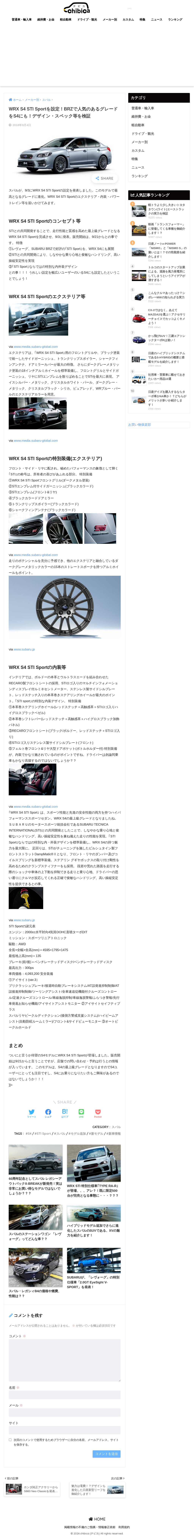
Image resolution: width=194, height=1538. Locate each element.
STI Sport (44, 1133)
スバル (116, 1127)
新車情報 (115, 1133)
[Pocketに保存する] (98, 1114)
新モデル (97, 1133)
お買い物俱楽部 (139, 425)
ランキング (175, 19)
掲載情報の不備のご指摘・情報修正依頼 (89, 1527)
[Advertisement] (97, 57)
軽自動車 (65, 19)
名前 (14, 1388)
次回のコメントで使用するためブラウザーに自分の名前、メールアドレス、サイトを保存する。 (66, 1442)
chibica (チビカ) (95, 7)
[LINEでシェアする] (81, 1114)
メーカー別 (110, 19)
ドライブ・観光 (87, 19)
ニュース (156, 19)
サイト (14, 1423)
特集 (142, 19)
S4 (29, 1133)
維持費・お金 (45, 19)
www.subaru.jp (24, 649)
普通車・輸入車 (22, 19)
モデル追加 (78, 1133)
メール (16, 1405)
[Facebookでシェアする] (48, 1114)
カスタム (128, 19)
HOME (97, 1519)
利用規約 (124, 1527)
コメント (17, 1336)
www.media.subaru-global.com (36, 347)
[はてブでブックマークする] (64, 1114)
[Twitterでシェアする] (31, 1114)
